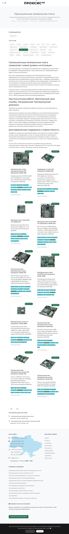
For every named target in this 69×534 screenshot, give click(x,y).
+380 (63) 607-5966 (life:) (16, 446)
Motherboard (34, 52)
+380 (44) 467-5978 (15, 454)
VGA (37, 55)
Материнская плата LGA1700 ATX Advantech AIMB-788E (46, 274)
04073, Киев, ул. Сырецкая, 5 (19, 438)
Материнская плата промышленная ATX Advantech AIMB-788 (18, 171)
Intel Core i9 (33, 49)
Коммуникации (49, 450)
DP (43, 44)
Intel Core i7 (23, 49)
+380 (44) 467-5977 (16, 449)
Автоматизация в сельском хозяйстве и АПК (21, 473)
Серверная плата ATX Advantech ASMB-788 (45, 170)
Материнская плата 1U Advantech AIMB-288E (19, 322)
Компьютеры (48, 445)
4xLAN (32, 44)
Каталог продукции (23, 21)
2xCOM (12, 44)
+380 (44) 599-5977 (15, 452)
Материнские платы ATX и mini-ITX (48, 21)
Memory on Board (15, 52)
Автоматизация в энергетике (17, 488)
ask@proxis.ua (15, 458)
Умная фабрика (13, 495)
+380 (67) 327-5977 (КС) (17, 441)
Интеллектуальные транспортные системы (21, 490)
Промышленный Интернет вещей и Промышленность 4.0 (25, 470)
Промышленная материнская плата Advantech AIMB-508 (45, 324)
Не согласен (30, 531)
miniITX (25, 52)
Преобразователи (50, 453)
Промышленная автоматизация (17, 483)
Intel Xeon (43, 49)
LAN (50, 49)
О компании (48, 443)
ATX (38, 44)
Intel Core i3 (53, 47)
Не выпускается (46, 55)
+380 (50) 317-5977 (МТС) (17, 444)
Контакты (47, 440)
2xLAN (19, 44)
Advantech (13, 35)
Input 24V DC (24, 47)
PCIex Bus (51, 52)
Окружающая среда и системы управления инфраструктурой (26, 480)
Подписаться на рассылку (18, 516)
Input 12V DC (13, 47)
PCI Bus (43, 52)
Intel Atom (34, 47)
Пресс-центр (48, 458)
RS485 (18, 55)
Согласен (39, 531)
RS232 (12, 55)
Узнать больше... (16, 194)
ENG (11, 409)
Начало (14, 21)
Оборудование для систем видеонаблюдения (22, 478)
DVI (48, 44)
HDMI (53, 44)
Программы (48, 455)
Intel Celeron (43, 47)
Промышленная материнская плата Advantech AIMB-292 (45, 377)
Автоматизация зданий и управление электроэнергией (24, 493)
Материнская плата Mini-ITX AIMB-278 (20, 221)
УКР (17, 409)
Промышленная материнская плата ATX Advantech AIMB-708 (20, 372)
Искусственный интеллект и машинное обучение (23, 498)
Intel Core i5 (13, 49)
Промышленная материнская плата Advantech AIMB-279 (18, 271)
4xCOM (26, 44)
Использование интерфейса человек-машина (21, 485)
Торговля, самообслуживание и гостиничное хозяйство (24, 475)
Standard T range (28, 55)
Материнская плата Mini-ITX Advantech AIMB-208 (47, 222)
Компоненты (33, 21)
